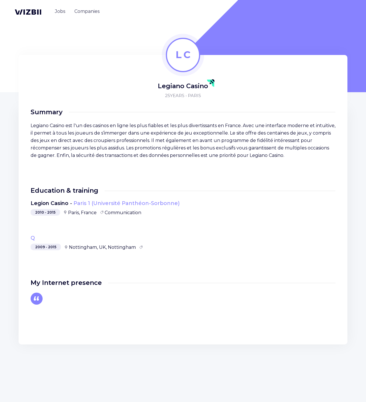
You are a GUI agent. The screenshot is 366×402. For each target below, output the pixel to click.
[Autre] (37, 298)
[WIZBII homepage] (28, 12)
